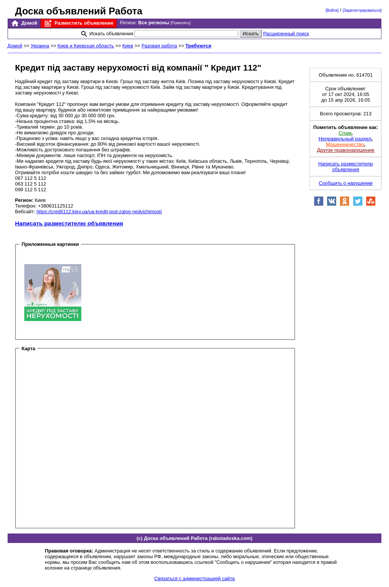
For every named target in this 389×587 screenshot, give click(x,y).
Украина (40, 46)
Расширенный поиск (286, 33)
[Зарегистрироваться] (362, 10)
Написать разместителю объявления (69, 223)
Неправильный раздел (344, 139)
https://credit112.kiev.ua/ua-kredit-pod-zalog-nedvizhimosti (99, 211)
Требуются (198, 46)
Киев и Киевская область (85, 46)
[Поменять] (181, 23)
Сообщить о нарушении (346, 183)
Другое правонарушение (345, 150)
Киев (127, 46)
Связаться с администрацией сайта (194, 578)
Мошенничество (345, 144)
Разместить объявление (78, 23)
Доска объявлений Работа (78, 11)
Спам (344, 133)
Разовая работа (159, 46)
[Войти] (332, 10)
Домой (24, 23)
